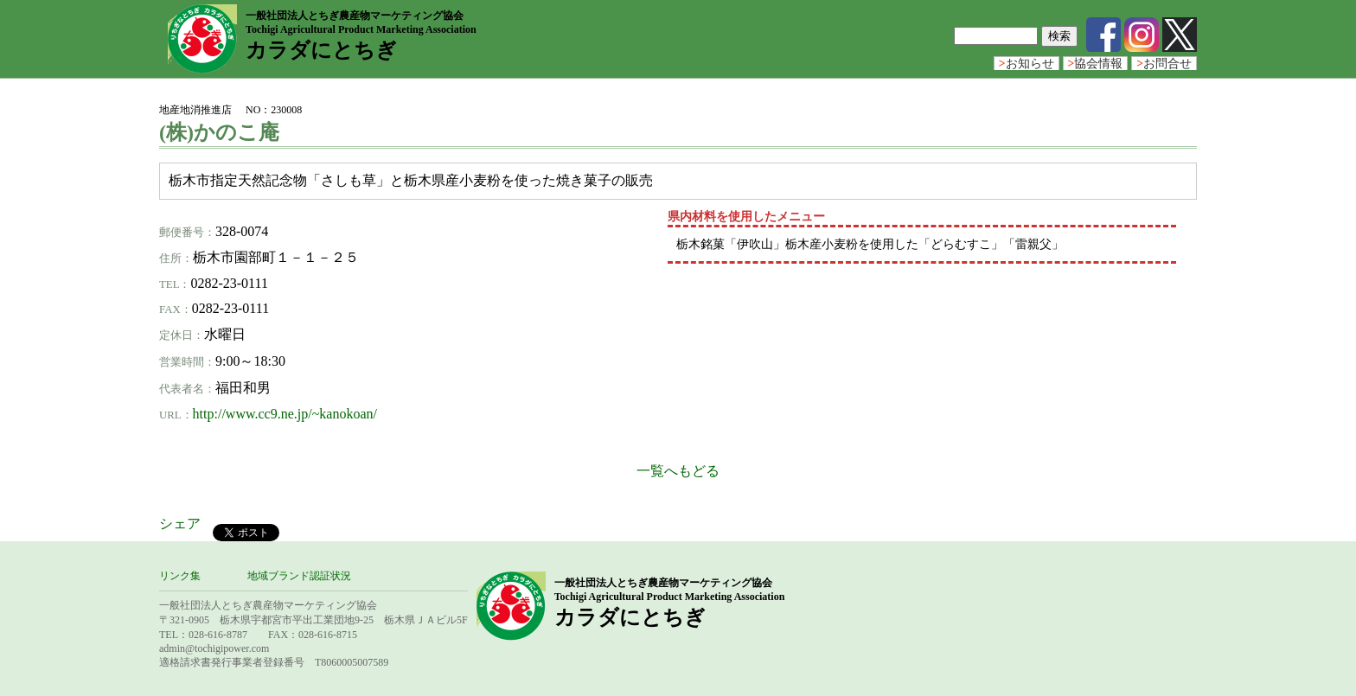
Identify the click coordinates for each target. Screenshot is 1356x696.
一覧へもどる (678, 470)
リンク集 (180, 576)
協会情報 (1095, 63)
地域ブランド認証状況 (299, 576)
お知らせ (1026, 63)
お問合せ (1164, 63)
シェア (180, 523)
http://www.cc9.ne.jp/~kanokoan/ (285, 413)
